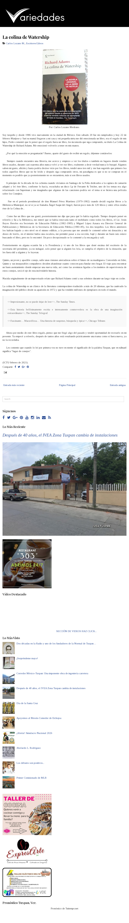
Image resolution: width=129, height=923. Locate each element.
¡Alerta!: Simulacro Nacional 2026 (34, 733)
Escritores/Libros (34, 43)
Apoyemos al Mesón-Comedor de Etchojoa (38, 718)
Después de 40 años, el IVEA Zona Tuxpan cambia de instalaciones (60, 435)
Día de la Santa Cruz (27, 703)
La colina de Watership (26, 37)
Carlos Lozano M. (15, 43)
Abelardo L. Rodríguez (28, 748)
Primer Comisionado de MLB (31, 777)
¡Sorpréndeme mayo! (27, 658)
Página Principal (67, 385)
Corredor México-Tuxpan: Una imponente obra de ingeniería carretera (52, 673)
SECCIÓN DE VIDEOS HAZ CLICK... (76, 631)
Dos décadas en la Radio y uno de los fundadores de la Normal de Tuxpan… (56, 643)
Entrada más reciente (14, 385)
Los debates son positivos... (30, 763)
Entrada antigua (118, 385)
